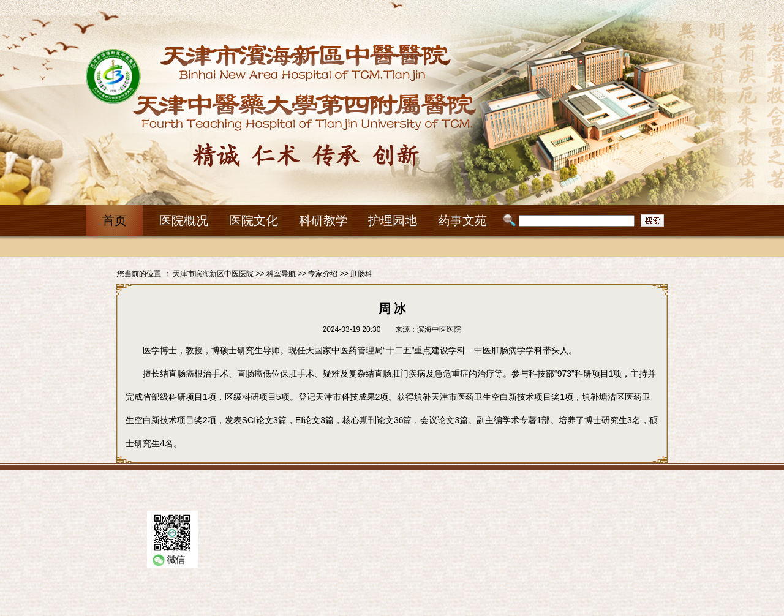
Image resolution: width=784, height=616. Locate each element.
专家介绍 (322, 273)
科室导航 (281, 273)
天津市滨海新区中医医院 (213, 273)
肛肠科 (361, 273)
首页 (114, 220)
